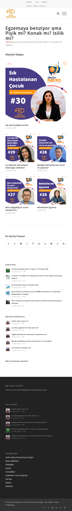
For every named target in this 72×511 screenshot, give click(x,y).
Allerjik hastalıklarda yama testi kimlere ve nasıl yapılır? (31, 341)
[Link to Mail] (65, 508)
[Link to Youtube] (53, 508)
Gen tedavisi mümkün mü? (21, 348)
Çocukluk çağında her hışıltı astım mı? (25, 328)
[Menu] (63, 13)
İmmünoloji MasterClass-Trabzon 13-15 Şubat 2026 (29, 269)
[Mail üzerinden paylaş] (64, 243)
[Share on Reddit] (57, 243)
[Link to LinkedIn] (57, 508)
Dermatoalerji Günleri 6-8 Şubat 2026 (24, 285)
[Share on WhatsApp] (27, 243)
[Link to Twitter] (49, 508)
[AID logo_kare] (29, 13)
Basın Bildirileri (12, 461)
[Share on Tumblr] (45, 243)
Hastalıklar (10, 471)
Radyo (8, 482)
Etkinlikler (9, 464)
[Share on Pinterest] (33, 243)
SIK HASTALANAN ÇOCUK (16, 125)
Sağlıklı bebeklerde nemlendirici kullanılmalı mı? (29, 334)
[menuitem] (29, 2)
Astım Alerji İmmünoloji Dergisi (19, 457)
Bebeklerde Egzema (46, 207)
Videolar (9, 486)
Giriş (36, 2)
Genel (8, 468)
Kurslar (8, 479)
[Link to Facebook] (45, 508)
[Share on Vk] (51, 243)
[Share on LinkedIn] (39, 243)
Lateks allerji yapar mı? (20, 321)
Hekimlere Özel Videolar (16, 475)
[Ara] (56, 13)
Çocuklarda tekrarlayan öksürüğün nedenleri (16, 166)
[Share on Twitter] (15, 243)
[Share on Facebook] (9, 243)
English (44, 2)
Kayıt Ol (29, 2)
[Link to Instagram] (61, 508)
